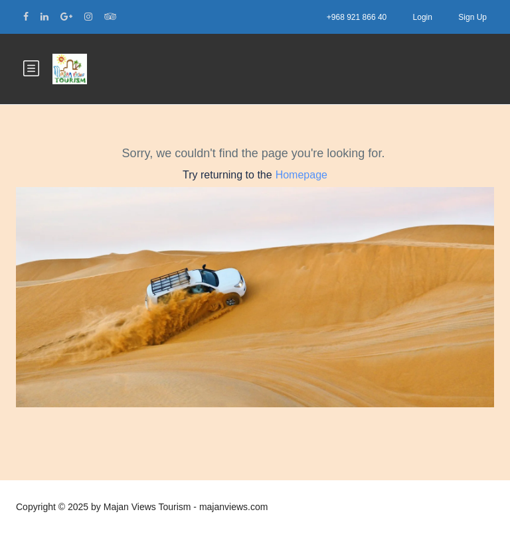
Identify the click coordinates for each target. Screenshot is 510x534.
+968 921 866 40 (356, 17)
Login (422, 17)
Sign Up (472, 17)
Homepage (301, 174)
